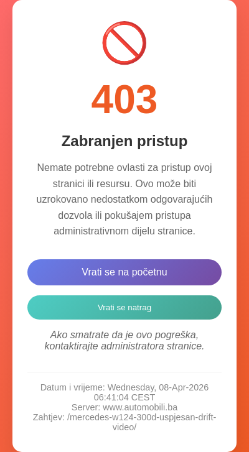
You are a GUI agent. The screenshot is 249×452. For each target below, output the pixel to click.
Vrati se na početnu (124, 272)
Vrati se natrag (124, 307)
